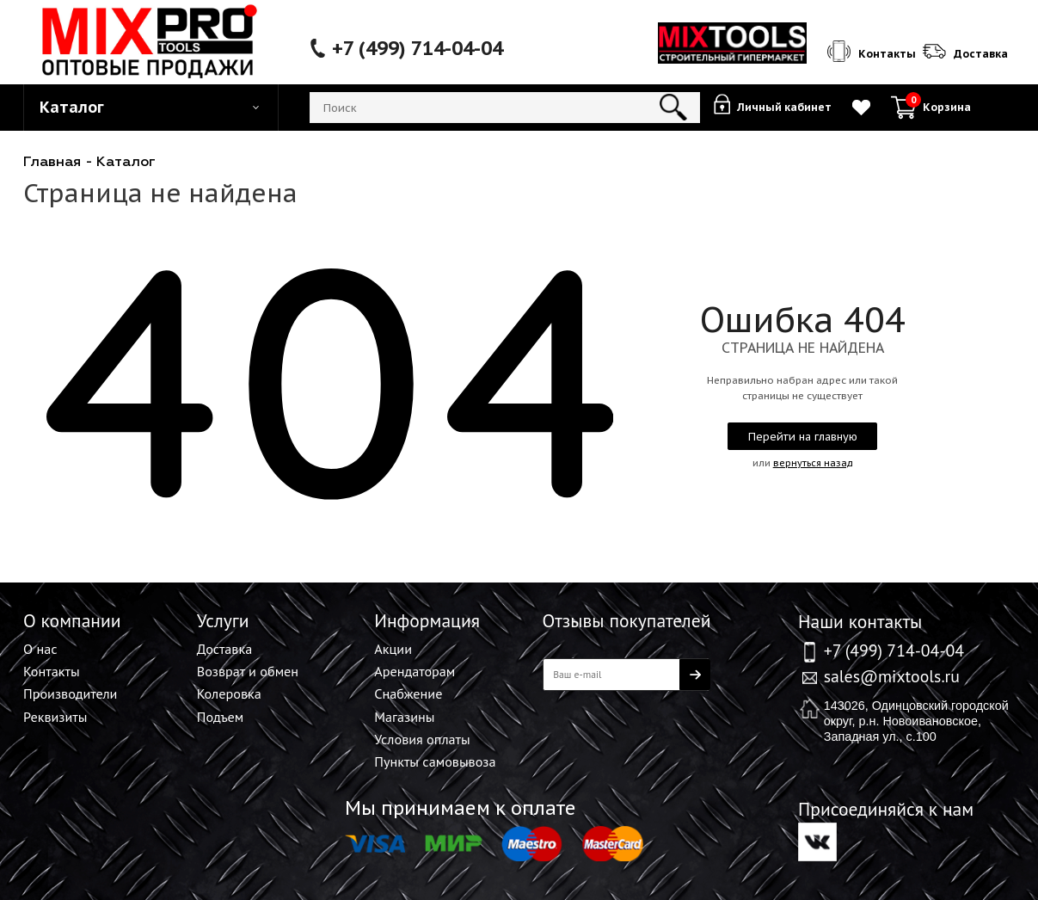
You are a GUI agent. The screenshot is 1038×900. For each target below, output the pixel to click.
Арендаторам (414, 671)
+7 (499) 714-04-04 (417, 48)
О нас (40, 648)
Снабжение (408, 693)
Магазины (404, 716)
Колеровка (229, 693)
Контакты (51, 671)
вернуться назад (813, 463)
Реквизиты (55, 716)
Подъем (220, 716)
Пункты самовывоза (434, 761)
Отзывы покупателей (627, 620)
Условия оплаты (422, 739)
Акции (393, 648)
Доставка (225, 648)
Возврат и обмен (247, 671)
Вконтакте (817, 842)
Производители (70, 693)
